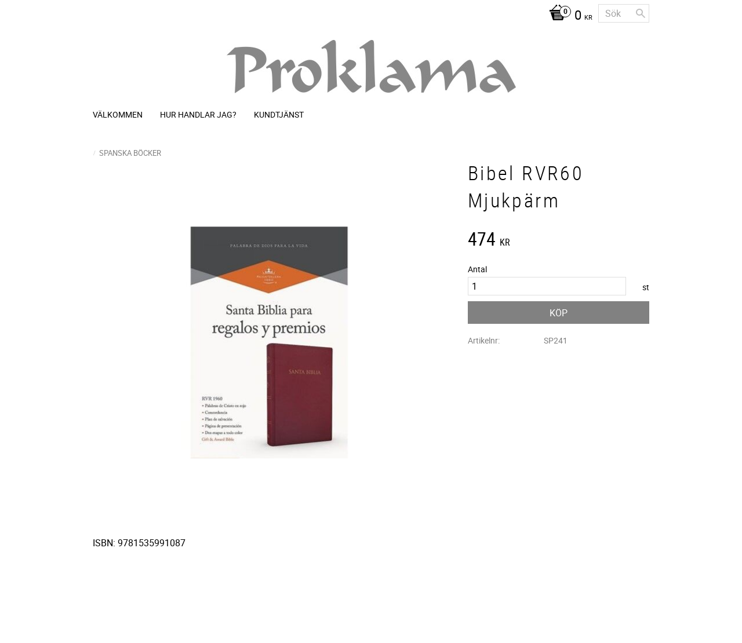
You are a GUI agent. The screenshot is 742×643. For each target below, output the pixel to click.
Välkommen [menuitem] (118, 114)
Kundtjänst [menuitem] (279, 114)
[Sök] (640, 13)
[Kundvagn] (567, 16)
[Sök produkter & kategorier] (623, 13)
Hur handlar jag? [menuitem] (198, 114)
